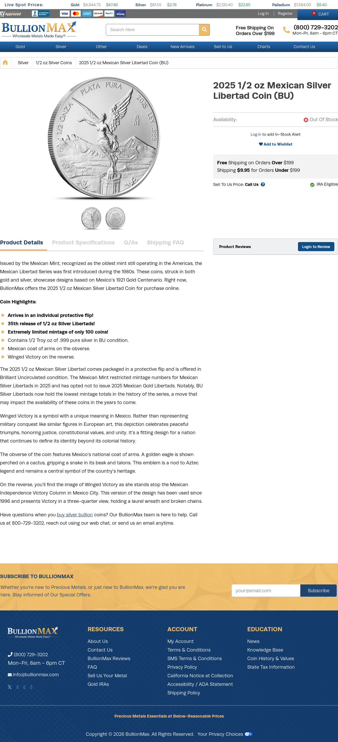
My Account (180, 641)
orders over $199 (255, 33)
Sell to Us (223, 46)
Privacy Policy (182, 667)
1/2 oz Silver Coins (54, 62)
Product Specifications (83, 242)
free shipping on (255, 27)
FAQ (92, 667)
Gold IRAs (98, 684)
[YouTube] (31, 687)
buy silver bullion (75, 514)
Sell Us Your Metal (107, 675)
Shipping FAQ (165, 242)
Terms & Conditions (189, 650)
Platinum (204, 5)
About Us (98, 641)
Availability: (225, 119)
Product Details (21, 242)
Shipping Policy (183, 692)
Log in (256, 134)
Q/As (131, 242)
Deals (142, 46)
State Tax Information (271, 667)
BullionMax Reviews (109, 658)
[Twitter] (10, 687)
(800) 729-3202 (28, 654)
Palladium (281, 5)
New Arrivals (182, 46)
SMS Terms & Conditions (194, 658)
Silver (140, 5)
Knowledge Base (265, 650)
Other (101, 46)
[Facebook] (17, 687)
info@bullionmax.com (36, 674)
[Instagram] (24, 687)
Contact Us (304, 46)
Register (285, 13)
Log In (263, 13)
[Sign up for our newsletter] (266, 590)
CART (320, 13)
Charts (263, 46)
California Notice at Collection (200, 675)
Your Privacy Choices (225, 734)
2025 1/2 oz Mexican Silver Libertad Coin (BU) (123, 62)
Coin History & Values (270, 658)
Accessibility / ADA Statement (200, 684)
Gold (75, 5)
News (253, 641)
